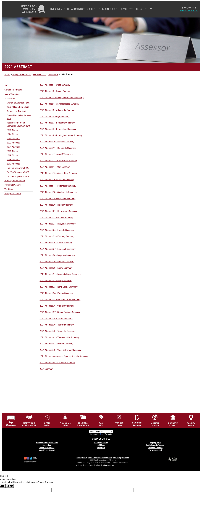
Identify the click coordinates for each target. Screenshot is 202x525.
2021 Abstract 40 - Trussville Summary (57, 331)
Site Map (125, 458)
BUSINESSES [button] (108, 9)
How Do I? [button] (124, 9)
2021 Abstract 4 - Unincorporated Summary (59, 104)
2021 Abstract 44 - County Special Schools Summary (64, 356)
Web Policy (117, 458)
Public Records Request (155, 445)
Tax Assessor (39, 74)
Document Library (101, 443)
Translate (106, 434)
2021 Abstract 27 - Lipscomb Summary (58, 249)
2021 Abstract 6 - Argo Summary (55, 116)
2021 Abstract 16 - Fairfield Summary (57, 179)
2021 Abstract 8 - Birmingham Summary (58, 129)
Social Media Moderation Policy (100, 458)
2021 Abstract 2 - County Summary (56, 91)
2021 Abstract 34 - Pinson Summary (56, 293)
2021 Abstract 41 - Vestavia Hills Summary (59, 337)
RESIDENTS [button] (92, 9)
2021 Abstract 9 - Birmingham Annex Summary (61, 135)
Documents (53, 74)
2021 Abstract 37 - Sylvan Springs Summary (60, 312)
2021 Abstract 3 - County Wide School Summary (62, 97)
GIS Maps (101, 445)
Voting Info (101, 448)
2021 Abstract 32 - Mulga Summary (56, 280)
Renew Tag (47, 445)
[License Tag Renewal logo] (11, 419)
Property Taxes (155, 443)
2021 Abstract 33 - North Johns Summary (59, 287)
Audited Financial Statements (47, 443)
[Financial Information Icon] (65, 420)
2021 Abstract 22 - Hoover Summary (56, 217)
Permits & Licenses (155, 448)
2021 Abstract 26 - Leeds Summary (56, 242)
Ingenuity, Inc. (109, 465)
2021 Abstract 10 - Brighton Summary (57, 141)
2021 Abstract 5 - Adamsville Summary (57, 110)
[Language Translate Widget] (101, 431)
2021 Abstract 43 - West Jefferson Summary (60, 350)
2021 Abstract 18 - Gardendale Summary (58, 192)
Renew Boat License (46, 448)
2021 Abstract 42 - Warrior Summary (56, 343)
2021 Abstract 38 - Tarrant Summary (56, 318)
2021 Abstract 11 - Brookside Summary (58, 148)
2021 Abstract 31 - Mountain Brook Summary (60, 274)
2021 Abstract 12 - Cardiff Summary (56, 154)
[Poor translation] (9, 486)
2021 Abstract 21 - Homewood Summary (58, 211)
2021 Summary (46, 369)
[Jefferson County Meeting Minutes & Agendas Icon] (83, 420)
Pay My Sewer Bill (155, 450)
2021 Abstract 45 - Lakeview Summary (57, 362)
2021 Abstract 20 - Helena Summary (56, 205)
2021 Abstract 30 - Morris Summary (56, 268)
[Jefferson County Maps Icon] (191, 420)
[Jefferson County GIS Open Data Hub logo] (47, 420)
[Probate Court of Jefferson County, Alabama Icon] (173, 420)
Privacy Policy (82, 458)
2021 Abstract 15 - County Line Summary (58, 173)
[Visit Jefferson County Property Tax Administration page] (101, 420)
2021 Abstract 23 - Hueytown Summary (58, 224)
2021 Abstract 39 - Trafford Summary (57, 325)
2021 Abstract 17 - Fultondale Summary (58, 186)
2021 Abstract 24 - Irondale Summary (57, 230)
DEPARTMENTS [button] (74, 9)
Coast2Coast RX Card (47, 450)
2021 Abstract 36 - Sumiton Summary (57, 306)
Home (7, 74)
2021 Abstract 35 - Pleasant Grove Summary (60, 299)
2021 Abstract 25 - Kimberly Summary (57, 236)
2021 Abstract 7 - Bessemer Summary (57, 123)
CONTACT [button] (139, 9)
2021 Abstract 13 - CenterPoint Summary (58, 160)
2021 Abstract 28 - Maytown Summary (57, 255)
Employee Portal (188, 10)
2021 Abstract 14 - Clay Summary (55, 167)
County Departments (21, 74)
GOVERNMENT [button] (55, 9)
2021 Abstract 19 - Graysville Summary (57, 198)
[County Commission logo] (29, 420)
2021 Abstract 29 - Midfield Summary (57, 261)
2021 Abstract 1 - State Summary (55, 85)
